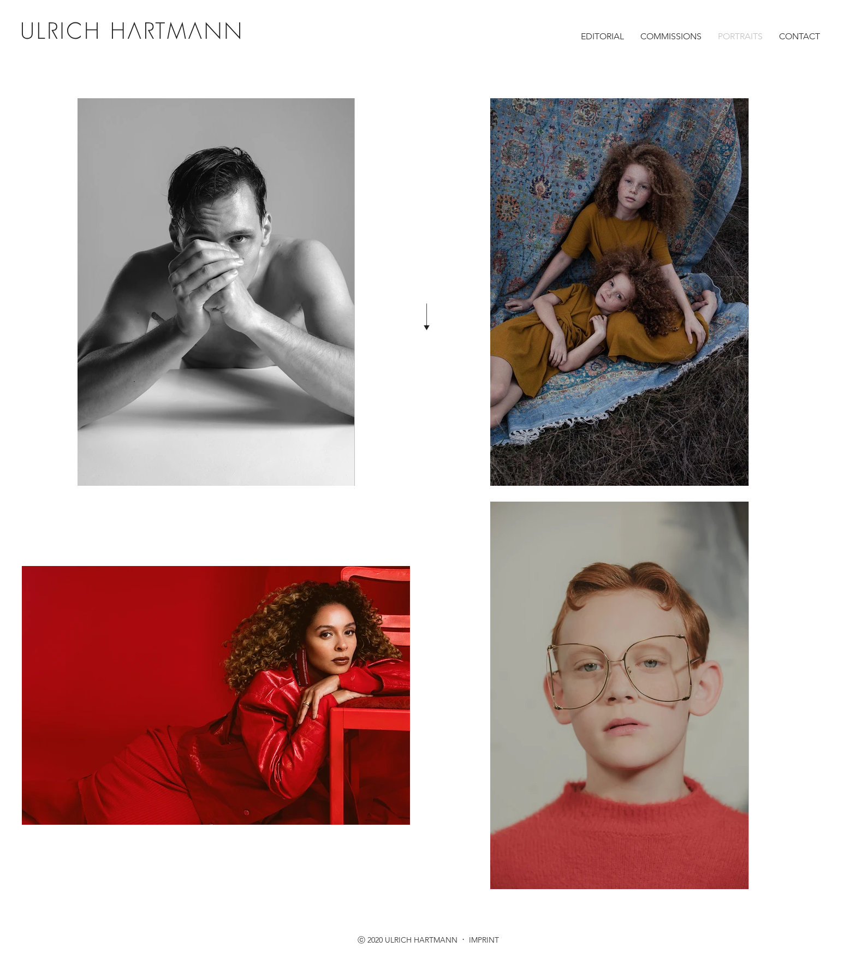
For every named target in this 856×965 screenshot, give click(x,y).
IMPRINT (483, 940)
